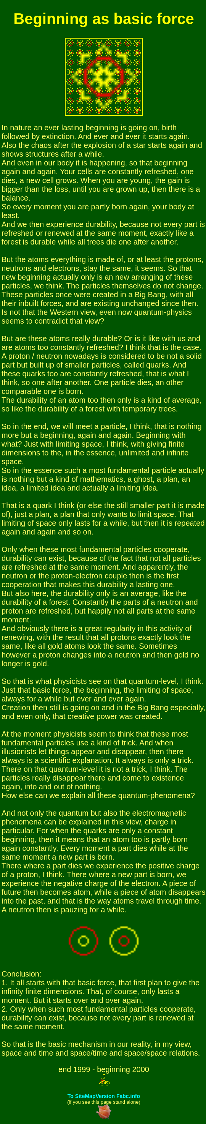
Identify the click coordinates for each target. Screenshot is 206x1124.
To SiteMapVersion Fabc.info (104, 1096)
